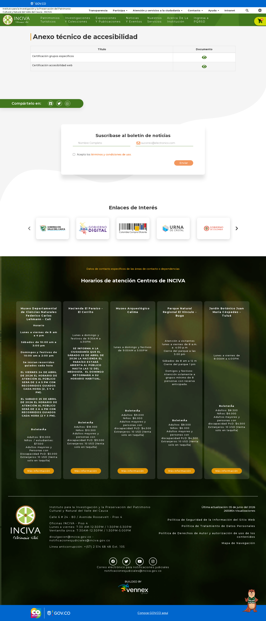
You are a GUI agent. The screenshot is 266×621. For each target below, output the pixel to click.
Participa (120, 10)
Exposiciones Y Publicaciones (108, 19)
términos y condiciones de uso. (111, 154)
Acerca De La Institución (177, 19)
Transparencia (98, 10)
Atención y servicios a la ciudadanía (157, 10)
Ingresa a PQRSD (201, 19)
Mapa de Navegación (238, 543)
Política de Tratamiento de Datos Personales (218, 526)
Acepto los (104, 154)
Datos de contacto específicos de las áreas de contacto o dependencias (133, 268)
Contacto (195, 10)
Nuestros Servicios (154, 19)
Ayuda (213, 10)
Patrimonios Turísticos (50, 19)
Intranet (229, 10)
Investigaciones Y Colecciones (77, 19)
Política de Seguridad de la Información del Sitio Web (211, 519)
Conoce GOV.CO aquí (152, 613)
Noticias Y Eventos (134, 19)
